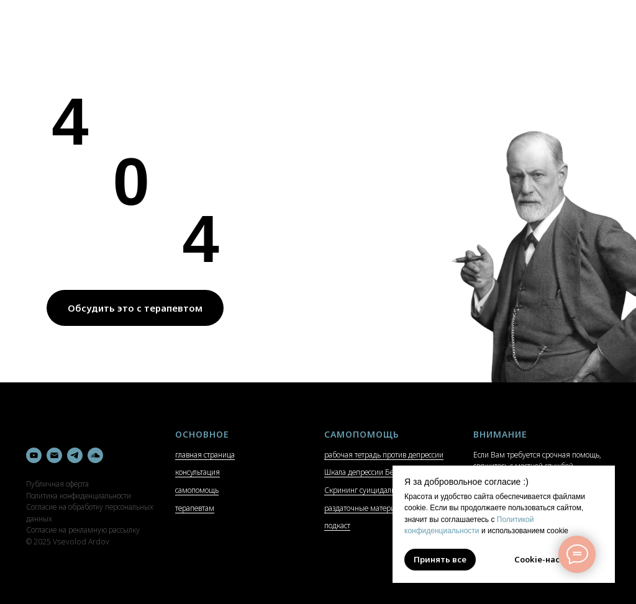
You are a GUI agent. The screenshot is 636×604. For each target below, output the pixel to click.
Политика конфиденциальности (78, 495)
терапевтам (194, 508)
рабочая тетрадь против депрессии (383, 454)
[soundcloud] (95, 455)
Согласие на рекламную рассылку (83, 530)
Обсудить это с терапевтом (135, 308)
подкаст (337, 525)
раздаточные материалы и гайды (380, 508)
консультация (197, 472)
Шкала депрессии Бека (362, 472)
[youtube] (34, 455)
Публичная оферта (57, 484)
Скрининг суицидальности (369, 490)
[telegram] (75, 455)
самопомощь (197, 490)
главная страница (205, 454)
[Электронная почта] (54, 455)
